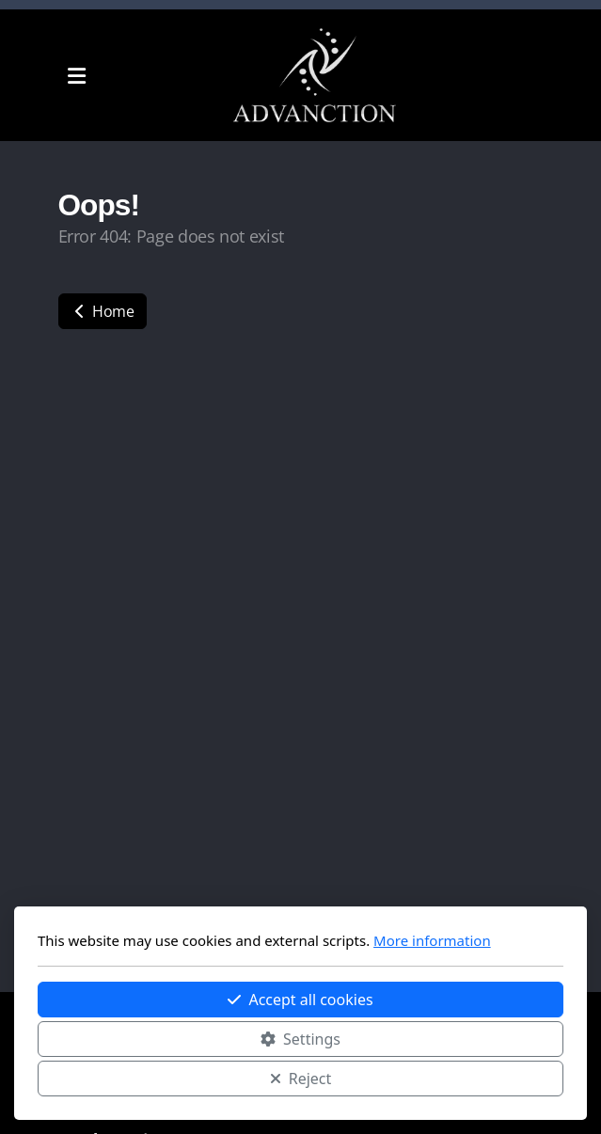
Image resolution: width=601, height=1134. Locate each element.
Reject (301, 1078)
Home (102, 311)
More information (432, 940)
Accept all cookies (300, 999)
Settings (300, 1039)
